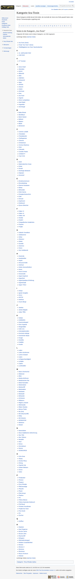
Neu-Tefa (21, 435)
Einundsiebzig (23, 183)
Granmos (21, 246)
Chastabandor (23, 136)
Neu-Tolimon (22, 437)
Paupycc (21, 482)
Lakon (20, 350)
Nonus (20, 444)
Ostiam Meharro (23, 467)
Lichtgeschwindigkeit (25, 359)
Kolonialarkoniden (24, 331)
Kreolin (21, 344)
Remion (21, 544)
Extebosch (22, 203)
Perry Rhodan (23, 484)
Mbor (20, 376)
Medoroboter (22, 385)
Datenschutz (19, 573)
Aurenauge (22, 106)
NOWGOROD (23, 450)
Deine (54, 9)
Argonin (21, 98)
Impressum (35, 573)
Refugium (21, 538)
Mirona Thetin (23, 409)
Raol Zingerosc (23, 529)
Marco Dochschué (24, 371)
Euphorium (22, 201)
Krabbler (21, 342)
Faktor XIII (22, 215)
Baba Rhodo (22, 112)
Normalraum (22, 446)
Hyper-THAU (22, 285)
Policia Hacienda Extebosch (27, 502)
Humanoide (22, 274)
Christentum (22, 142)
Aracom (21, 87)
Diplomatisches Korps (25, 164)
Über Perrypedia (28, 573)
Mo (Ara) (21, 411)
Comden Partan (23, 151)
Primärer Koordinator (25, 506)
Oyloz (20, 472)
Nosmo (21, 448)
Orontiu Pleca (23, 461)
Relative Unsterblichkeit (25, 542)
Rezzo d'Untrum (23, 553)
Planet (20, 491)
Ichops (20, 290)
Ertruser (21, 198)
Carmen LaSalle (23, 131)
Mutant (21, 425)
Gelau (20, 237)
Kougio (21, 338)
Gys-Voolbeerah (23, 250)
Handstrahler (22, 258)
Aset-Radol (22, 102)
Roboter (21, 556)
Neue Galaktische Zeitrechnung (28, 433)
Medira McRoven (24, 378)
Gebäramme (22, 234)
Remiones (22, 551)
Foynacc (21, 224)
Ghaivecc (21, 239)
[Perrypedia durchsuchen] (66, 5)
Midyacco (21, 400)
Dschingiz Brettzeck (24, 170)
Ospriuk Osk (22, 465)
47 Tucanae (22, 61)
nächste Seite (31, 37)
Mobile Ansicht (43, 573)
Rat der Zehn (22, 533)
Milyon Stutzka (23, 407)
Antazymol (22, 80)
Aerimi (20, 71)
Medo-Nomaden (23, 382)
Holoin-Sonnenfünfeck (25, 267)
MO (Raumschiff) (24, 413)
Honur (20, 269)
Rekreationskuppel (24, 540)
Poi (20, 497)
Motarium (21, 422)
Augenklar (22, 104)
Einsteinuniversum (24, 181)
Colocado (21, 149)
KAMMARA (22, 320)
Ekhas (20, 187)
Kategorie (20, 562)
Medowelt (21, 394)
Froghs (21, 226)
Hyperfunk (22, 278)
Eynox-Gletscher (23, 205)
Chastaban (22, 134)
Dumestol (21, 175)
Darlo (20, 162)
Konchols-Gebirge (24, 333)
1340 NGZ (22, 55)
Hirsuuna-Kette (23, 262)
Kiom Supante (23, 324)
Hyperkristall (22, 282)
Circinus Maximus (24, 145)
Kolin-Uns (21, 329)
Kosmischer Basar (24, 335)
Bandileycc (22, 114)
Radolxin (21, 527)
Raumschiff (22, 536)
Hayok (20, 260)
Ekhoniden (22, 190)
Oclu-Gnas (22, 456)
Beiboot (21, 119)
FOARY (21, 220)
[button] (7, 30)
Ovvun (20, 469)
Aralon (20, 89)
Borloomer (22, 126)
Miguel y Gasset (23, 402)
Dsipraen (21, 173)
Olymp (20, 458)
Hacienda (21, 256)
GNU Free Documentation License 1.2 (45, 570)
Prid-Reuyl (22, 504)
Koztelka (21, 340)
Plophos (21, 495)
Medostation (22, 389)
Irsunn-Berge (22, 302)
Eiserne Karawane (24, 185)
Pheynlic (21, 489)
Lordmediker (22, 366)
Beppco (21, 121)
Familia (21, 218)
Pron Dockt (22, 511)
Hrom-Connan (23, 271)
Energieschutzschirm (25, 194)
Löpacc (21, 363)
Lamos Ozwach (23, 354)
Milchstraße (22, 405)
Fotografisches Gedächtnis (26, 222)
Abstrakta (21, 69)
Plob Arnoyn (22, 493)
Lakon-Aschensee (24, 352)
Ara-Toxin (21, 95)
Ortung (21, 463)
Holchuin (21, 265)
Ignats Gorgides (23, 293)
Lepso (20, 357)
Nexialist (21, 439)
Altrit (20, 75)
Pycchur (21, 515)
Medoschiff (22, 387)
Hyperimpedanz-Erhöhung (26, 280)
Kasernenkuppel (23, 322)
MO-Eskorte (22, 418)
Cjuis (20, 147)
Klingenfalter (22, 326)
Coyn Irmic (22, 156)
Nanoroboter (22, 430)
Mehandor (22, 396)
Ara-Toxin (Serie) (23, 42)
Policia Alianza (23, 500)
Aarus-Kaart (22, 67)
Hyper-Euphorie (23, 276)
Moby (20, 416)
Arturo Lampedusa (24, 100)
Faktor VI (21, 211)
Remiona (21, 549)
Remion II (21, 547)
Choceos (21, 140)
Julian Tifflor (22, 312)
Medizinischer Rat (24, 380)
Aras (20, 93)
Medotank (21, 391)
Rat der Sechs (23, 531)
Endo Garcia (22, 192)
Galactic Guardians (24, 232)
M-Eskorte (22, 398)
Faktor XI (21, 213)
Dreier (20, 166)
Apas (20, 82)
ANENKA (21, 78)
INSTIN (21, 297)
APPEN (21, 84)
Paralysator (22, 477)
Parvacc (21, 480)
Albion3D (21, 73)
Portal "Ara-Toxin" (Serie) (26, 45)
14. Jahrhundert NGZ (25, 53)
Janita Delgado (23, 310)
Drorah (21, 168)
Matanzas (21, 374)
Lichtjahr (21, 361)
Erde (20, 196)
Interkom (21, 299)
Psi (19, 513)
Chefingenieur (23, 138)
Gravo (20, 248)
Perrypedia (65, 9)
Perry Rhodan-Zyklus (30, 562)
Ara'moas (21, 91)
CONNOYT (22, 154)
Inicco (20, 295)
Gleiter (20, 241)
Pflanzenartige (23, 486)
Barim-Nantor (22, 117)
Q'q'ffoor (21, 521)
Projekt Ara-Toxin (24, 508)
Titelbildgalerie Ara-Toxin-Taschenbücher (30, 47)
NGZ (20, 441)
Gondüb (21, 243)
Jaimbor (21, 307)
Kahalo (21, 318)
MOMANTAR (22, 420)
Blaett (20, 123)
